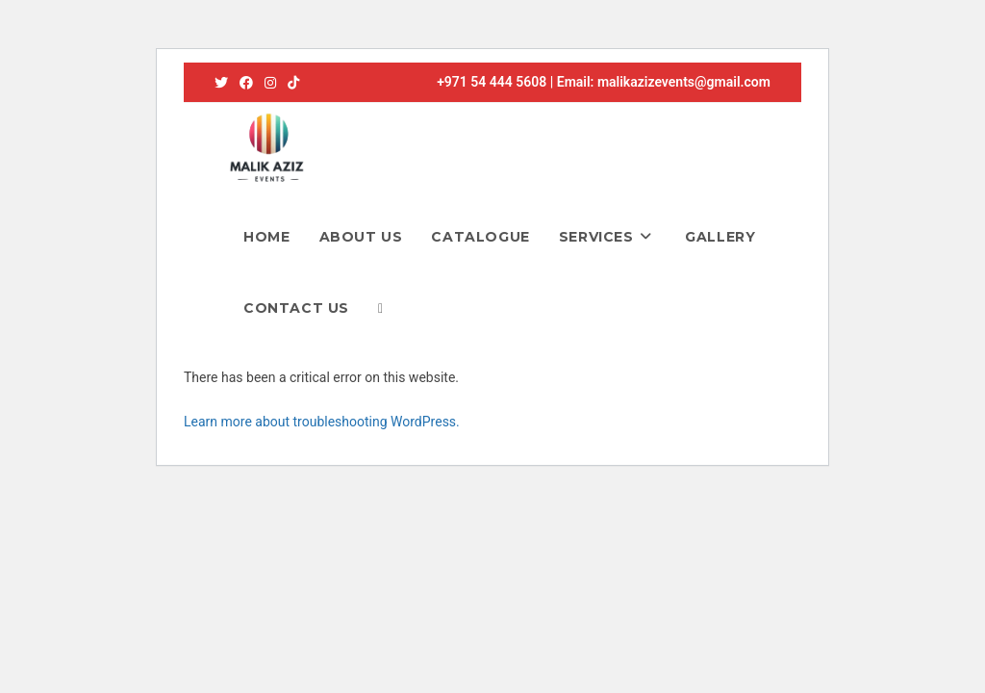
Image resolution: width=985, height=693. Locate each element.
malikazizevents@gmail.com (683, 82)
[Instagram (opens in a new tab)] (270, 82)
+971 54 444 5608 (491, 82)
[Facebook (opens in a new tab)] (246, 82)
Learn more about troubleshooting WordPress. (322, 421)
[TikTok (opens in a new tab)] (293, 82)
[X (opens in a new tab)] (224, 82)
